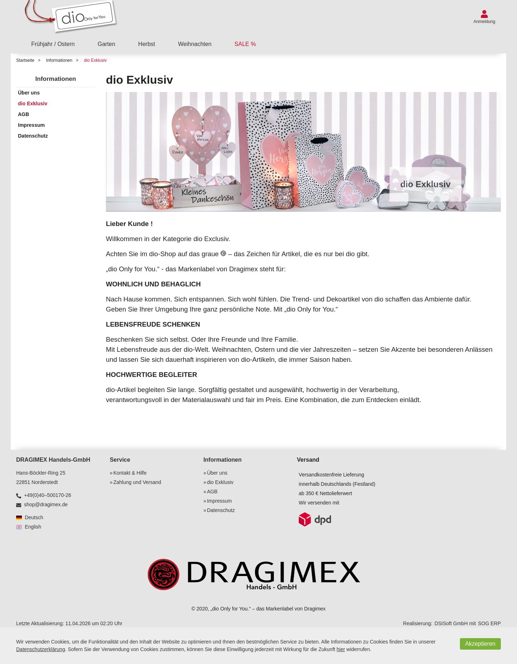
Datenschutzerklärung (40, 649)
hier (341, 649)
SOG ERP (489, 623)
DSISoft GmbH (451, 623)
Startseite (25, 60)
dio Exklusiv (95, 60)
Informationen (59, 60)
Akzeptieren (480, 644)
